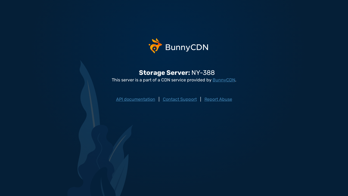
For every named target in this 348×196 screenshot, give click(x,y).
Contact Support (180, 99)
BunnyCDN (224, 79)
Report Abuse (218, 99)
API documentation (135, 99)
